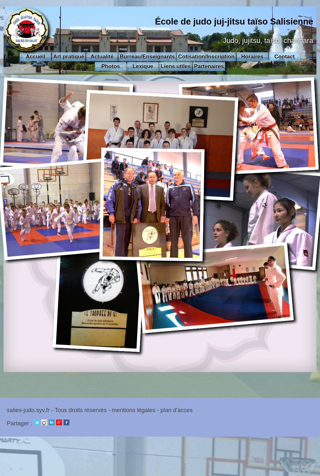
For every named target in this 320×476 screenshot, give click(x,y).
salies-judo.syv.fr (28, 410)
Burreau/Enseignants (147, 57)
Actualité (102, 57)
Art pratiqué (68, 57)
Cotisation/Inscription (206, 57)
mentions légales (133, 410)
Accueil (35, 57)
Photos (110, 66)
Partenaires (209, 66)
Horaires (252, 57)
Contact (284, 57)
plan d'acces (177, 410)
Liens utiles (176, 66)
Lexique (143, 66)
